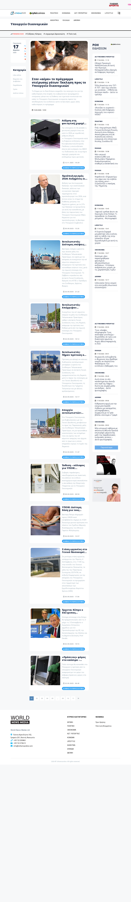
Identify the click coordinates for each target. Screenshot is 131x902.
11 (73, 698)
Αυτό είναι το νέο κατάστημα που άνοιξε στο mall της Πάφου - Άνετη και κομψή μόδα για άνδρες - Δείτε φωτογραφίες (105, 385)
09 (63, 698)
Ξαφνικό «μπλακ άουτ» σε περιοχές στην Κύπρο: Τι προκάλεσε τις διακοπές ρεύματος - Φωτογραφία (106, 215)
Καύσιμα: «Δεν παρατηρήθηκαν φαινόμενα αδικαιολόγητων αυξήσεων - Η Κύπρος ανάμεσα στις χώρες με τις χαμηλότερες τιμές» (105, 263)
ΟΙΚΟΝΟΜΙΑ (96, 13)
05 (52, 698)
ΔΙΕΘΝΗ (77, 20)
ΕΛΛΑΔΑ (66, 20)
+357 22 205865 (20, 740)
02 (37, 698)
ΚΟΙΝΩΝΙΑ (66, 13)
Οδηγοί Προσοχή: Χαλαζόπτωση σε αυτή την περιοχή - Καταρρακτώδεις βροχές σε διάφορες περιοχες (106, 68)
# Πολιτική (71, 34)
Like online (17, 75)
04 (47, 698)
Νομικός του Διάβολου (17, 80)
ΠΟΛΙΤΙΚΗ (54, 13)
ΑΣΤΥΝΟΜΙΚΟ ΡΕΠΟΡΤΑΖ (104, 57)
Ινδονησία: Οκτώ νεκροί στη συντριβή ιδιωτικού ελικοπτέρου (106, 285)
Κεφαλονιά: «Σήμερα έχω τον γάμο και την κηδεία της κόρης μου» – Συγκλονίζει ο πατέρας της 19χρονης (106, 181)
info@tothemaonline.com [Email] (23, 746)
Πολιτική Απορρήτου (104, 726)
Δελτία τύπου (18, 93)
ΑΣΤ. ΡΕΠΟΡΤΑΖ (80, 13)
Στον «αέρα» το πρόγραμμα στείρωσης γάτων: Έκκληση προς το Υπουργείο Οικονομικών (59, 82)
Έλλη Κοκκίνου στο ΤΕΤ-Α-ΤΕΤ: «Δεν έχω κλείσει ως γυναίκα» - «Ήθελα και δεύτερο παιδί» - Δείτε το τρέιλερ (106, 90)
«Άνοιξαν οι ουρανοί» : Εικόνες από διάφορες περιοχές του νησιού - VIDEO (105, 111)
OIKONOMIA (71, 730)
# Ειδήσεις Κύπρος (33, 34)
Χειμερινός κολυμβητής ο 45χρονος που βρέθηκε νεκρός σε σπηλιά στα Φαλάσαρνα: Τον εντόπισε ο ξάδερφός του (106, 361)
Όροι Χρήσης (101, 722)
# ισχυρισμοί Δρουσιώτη (54, 34)
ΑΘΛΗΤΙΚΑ (54, 20)
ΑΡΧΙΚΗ (70, 722)
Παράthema (17, 85)
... (57, 698)
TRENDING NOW (17, 34)
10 (68, 698)
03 (42, 698)
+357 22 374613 (20, 743)
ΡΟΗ (99, 46)
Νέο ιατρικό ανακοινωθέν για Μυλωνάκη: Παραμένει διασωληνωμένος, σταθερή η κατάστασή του (106, 159)
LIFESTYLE (109, 13)
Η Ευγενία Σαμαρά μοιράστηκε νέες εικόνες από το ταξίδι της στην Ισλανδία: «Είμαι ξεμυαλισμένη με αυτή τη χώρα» (106, 237)
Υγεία (15, 89)
